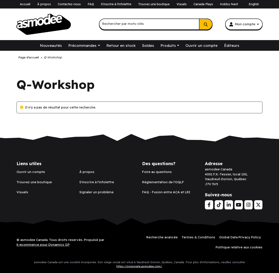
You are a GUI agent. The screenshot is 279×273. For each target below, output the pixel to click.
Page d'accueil (28, 57)
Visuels (182, 4)
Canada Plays (203, 4)
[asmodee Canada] (43, 24)
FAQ (91, 4)
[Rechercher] (206, 24)
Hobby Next (229, 4)
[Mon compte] (244, 24)
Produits (168, 45)
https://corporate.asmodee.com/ (139, 266)
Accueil (25, 4)
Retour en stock (121, 45)
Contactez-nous (69, 4)
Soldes (148, 45)
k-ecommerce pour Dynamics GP (43, 244)
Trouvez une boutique (154, 4)
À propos (44, 4)
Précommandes (82, 45)
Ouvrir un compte (201, 45)
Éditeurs (231, 45)
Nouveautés (51, 45)
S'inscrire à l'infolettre (116, 4)
